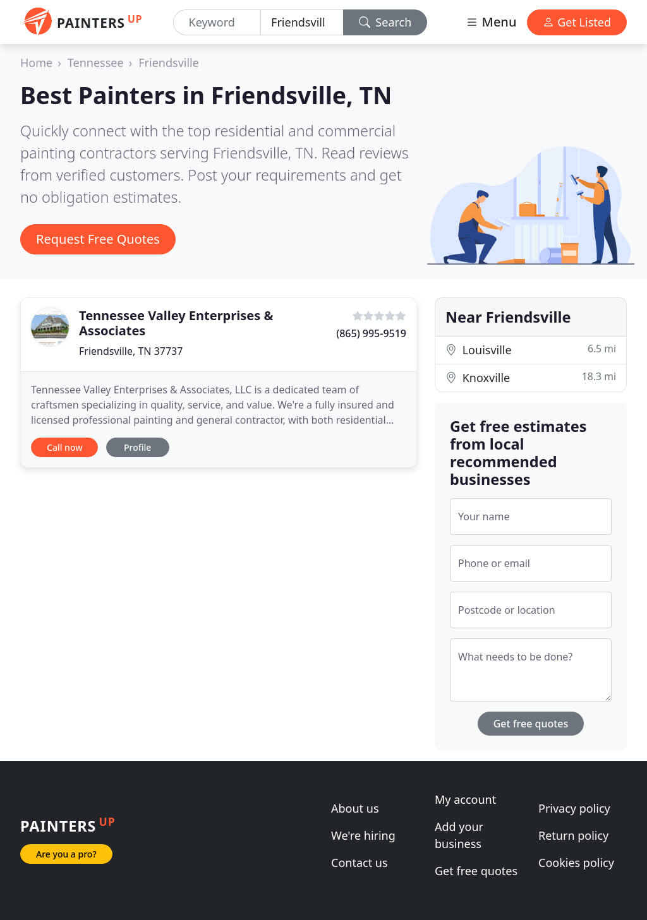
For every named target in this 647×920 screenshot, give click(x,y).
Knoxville (530, 377)
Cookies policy (576, 862)
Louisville (530, 349)
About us (355, 808)
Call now (64, 447)
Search (385, 22)
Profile (137, 447)
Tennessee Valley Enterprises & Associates (176, 323)
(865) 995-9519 (371, 333)
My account (465, 799)
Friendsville (168, 62)
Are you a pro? (66, 854)
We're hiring (363, 835)
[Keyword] (217, 22)
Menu (491, 21)
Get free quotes (531, 724)
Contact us (359, 862)
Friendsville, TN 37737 (131, 351)
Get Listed (577, 22)
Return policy (573, 835)
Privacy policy (574, 808)
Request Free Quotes (98, 239)
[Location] (302, 22)
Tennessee (96, 62)
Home (36, 62)
